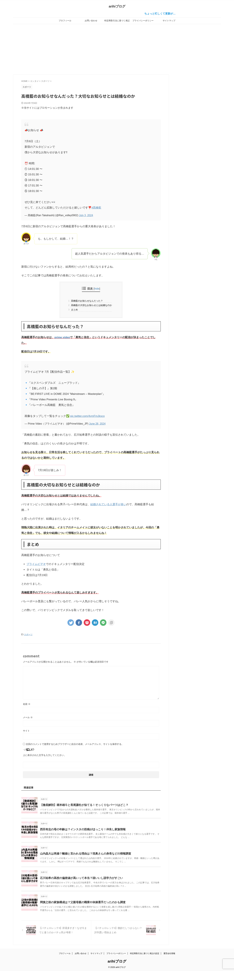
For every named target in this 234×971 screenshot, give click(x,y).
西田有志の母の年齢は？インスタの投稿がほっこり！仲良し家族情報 (80, 829)
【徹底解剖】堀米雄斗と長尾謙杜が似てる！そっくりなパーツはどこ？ (81, 804)
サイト (26, 730)
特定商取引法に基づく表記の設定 (117, 21)
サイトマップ (169, 20)
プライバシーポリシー (143, 20)
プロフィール (65, 20)
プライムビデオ (36, 564)
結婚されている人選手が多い (108, 504)
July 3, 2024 (86, 215)
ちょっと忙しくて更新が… (165, 13)
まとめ (74, 309)
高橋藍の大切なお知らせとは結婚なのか (91, 305)
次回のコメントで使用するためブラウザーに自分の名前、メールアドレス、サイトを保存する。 (75, 743)
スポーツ (28, 634)
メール (28, 717)
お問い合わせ (91, 20)
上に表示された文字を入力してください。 (44, 754)
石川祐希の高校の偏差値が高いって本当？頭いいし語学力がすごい (79, 877)
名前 (26, 703)
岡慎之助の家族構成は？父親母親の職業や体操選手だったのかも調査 (80, 901)
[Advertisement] (117, 48)
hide (96, 288)
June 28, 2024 (97, 423)
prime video (62, 337)
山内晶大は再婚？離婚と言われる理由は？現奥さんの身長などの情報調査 (83, 853)
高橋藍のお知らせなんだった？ (86, 300)
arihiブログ (117, 6)
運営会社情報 (169, 952)
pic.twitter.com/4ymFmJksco (87, 416)
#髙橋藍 (96, 207)
